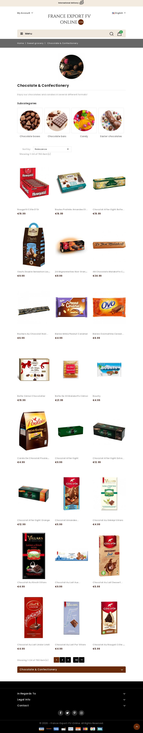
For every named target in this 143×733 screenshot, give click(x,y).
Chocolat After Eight (66, 458)
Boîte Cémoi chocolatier (31, 396)
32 (76, 659)
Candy (84, 136)
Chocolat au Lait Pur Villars (70, 644)
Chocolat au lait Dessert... (107, 582)
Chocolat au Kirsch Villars (32, 582)
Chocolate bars (57, 136)
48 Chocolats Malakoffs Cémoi (110, 271)
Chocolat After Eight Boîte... (108, 209)
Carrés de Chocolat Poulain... (33, 458)
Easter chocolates (111, 136)
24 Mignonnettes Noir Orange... (72, 271)
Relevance (52, 149)
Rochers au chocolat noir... (32, 333)
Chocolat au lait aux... (67, 582)
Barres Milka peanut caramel (71, 333)
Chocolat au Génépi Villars (108, 520)
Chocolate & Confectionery (38, 669)
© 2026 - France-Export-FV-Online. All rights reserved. (71, 723)
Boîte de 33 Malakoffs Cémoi (71, 396)
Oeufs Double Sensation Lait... (34, 271)
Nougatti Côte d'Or (28, 209)
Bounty (97, 396)
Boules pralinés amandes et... (71, 209)
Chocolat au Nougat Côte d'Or (110, 644)
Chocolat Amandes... (67, 520)
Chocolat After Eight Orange (33, 520)
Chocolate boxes (30, 136)
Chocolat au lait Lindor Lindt (33, 644)
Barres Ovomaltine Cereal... (108, 333)
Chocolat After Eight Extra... (108, 458)
